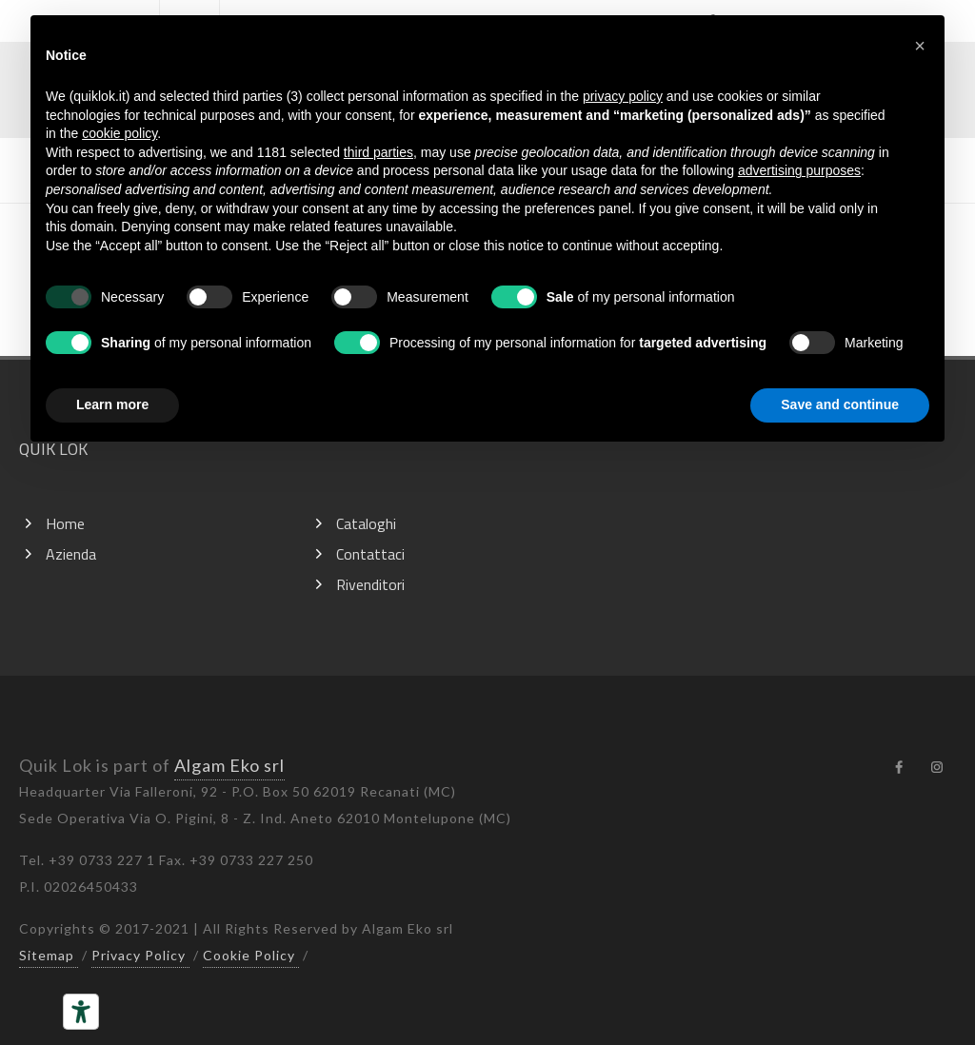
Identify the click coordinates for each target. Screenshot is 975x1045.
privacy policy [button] (623, 96)
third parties (378, 152)
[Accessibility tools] (81, 1012)
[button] (920, 45)
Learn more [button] (112, 404)
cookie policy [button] (119, 133)
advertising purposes (799, 170)
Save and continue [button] (840, 404)
